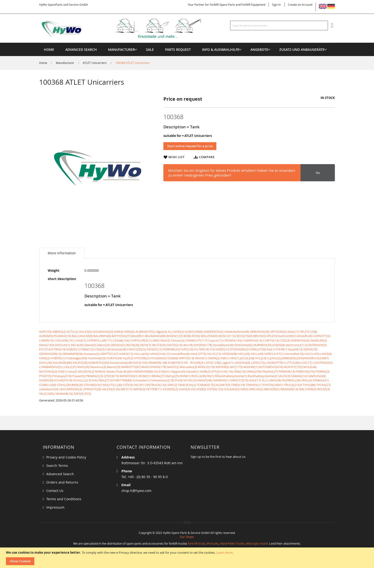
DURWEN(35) (262, 345)
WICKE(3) (323, 389)
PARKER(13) (287, 371)
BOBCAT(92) (191, 336)
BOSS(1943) (244, 336)
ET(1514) (45, 349)
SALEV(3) (284, 376)
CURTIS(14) (271, 340)
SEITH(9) (176, 380)
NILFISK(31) (162, 371)
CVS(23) (284, 340)
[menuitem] (121, 49)
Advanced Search (60, 474)
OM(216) (240, 371)
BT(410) (272, 336)
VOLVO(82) (198, 389)
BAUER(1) (137, 336)
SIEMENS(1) (221, 380)
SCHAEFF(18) (63, 380)
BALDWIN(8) (102, 336)
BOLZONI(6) (209, 336)
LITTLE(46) (292, 362)
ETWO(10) (59, 349)
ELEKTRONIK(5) (316, 345)
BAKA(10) (64, 336)
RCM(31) (145, 376)
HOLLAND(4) (322, 354)
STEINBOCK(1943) (96, 385)
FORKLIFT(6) (257, 349)
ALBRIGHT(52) (145, 331)
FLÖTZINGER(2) (237, 349)
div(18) (188, 345)
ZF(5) (87, 393)
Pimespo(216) (62, 376)
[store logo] (128, 28)
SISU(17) (255, 380)
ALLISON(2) (176, 331)
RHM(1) (185, 376)
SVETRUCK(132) (156, 385)
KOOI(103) (140, 362)
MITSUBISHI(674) (271, 367)
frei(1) (271, 349)
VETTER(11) (154, 389)
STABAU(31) (320, 380)
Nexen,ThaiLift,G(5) (119, 371)
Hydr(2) (128, 358)
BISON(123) (174, 336)
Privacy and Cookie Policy (66, 457)
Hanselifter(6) (179, 354)
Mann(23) (113, 367)
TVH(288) (309, 385)
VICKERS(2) (170, 389)
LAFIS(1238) (212, 362)
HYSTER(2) (141, 358)
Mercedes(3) (188, 367)
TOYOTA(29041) (272, 385)
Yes (318, 173)
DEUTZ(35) (159, 345)
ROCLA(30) (198, 376)
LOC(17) (306, 362)
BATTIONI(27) (121, 336)
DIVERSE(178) (202, 345)
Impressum (55, 507)
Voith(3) (184, 389)
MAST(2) (173, 367)
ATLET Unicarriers (95, 63)
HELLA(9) (257, 354)
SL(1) (265, 380)
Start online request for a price (190, 146)
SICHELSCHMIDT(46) (197, 380)
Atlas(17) (293, 331)
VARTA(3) (139, 389)
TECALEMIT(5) (220, 385)
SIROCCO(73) (239, 380)
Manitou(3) (98, 367)
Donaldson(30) (223, 345)
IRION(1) (201, 358)
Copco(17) (215, 340)
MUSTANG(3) (48, 371)
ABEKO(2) (59, 331)
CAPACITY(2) (321, 336)
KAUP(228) (80, 362)
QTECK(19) (111, 376)
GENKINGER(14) (50, 354)
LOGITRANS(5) (322, 362)
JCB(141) (254, 358)
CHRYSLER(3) (139, 340)
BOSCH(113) (227, 336)
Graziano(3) (91, 354)
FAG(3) (100, 349)
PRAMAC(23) (94, 376)
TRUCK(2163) (293, 385)
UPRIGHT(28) (92, 389)
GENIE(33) (310, 349)
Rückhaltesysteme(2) (262, 376)
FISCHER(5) (217, 349)
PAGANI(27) (270, 371)
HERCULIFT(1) (274, 354)
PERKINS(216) (305, 371)
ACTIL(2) (72, 331)
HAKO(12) (126, 354)
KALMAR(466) (62, 362)
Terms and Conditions (63, 499)
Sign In (276, 4)
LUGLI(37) (69, 367)
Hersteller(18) (294, 354)
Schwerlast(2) (160, 380)
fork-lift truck (196, 543)
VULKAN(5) (231, 389)
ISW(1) (224, 358)
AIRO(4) (129, 331)
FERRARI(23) (171, 349)
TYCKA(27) (323, 385)
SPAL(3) (306, 380)
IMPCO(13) (186, 358)
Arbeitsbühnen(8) (236, 331)
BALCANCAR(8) (82, 336)
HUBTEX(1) (58, 358)
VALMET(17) (123, 389)
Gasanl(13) (295, 349)
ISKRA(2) (214, 358)
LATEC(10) (258, 362)
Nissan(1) (192, 371)
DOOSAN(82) (243, 345)
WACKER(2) (272, 389)
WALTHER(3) (307, 389)
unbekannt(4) (48, 389)
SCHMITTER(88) (121, 380)
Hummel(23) (96, 358)
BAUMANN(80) (155, 336)
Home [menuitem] (49, 49)
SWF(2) (172, 385)
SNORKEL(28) (291, 380)
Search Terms (57, 465)
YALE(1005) (46, 393)
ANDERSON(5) (213, 331)
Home (43, 63)
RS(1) (210, 376)
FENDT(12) (154, 349)
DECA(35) (77, 345)
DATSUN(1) (62, 345)
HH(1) (308, 354)
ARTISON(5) (278, 331)
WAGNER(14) (289, 389)
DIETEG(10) (174, 345)
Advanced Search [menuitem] (81, 49)
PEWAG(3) (322, 371)
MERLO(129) (206, 367)
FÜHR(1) (281, 349)
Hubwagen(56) (76, 358)
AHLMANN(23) (103, 331)
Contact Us (54, 490)
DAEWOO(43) (300, 340)
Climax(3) (177, 340)
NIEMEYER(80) (143, 371)
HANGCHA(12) (159, 354)
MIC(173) (236, 367)
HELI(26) (244, 354)
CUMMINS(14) (252, 340)
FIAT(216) (187, 349)
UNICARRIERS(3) (70, 389)
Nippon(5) (178, 371)
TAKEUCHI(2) (187, 385)
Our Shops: (187, 537)
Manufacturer (65, 63)
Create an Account (300, 4)
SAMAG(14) (299, 376)
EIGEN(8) (278, 345)
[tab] (61, 253)
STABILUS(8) (47, 385)
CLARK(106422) (159, 340)
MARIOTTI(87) (131, 367)
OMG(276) (254, 371)
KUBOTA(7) (175, 362)
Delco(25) (103, 345)
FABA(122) (87, 349)
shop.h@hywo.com (136, 490)
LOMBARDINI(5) (50, 367)
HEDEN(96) (229, 354)
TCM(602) (203, 385)
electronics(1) (295, 345)
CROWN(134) (232, 340)
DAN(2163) (46, 345)
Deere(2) (90, 345)
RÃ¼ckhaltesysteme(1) (231, 376)
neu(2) (72, 371)
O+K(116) (226, 371)
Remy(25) (172, 376)
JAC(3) (244, 358)
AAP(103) (45, 331)
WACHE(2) (256, 389)
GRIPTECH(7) (109, 354)
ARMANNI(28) (259, 331)
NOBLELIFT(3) (209, 371)
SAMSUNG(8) (316, 376)
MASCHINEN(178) (153, 367)
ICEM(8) (172, 358)
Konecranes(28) (121, 362)
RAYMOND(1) (128, 376)
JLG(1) (265, 358)
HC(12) (216, 354)
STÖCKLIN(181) (133, 385)
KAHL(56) (45, 362)
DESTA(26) (132, 345)
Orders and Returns (62, 482)
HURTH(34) (114, 358)
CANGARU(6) (303, 336)
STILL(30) (115, 385)
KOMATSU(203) (98, 362)
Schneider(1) (141, 380)
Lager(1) (227, 362)
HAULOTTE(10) (200, 354)
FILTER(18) (201, 349)
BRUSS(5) (259, 336)
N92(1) (62, 371)
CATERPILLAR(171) (99, 340)
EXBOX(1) (73, 349)
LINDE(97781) (275, 362)
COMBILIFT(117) (196, 340)
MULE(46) (310, 367)
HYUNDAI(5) (157, 358)
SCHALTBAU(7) (98, 380)
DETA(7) (145, 345)
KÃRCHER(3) (193, 362)
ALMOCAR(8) (194, 331)
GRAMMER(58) (72, 354)
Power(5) (78, 376)
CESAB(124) (121, 340)
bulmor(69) (286, 336)
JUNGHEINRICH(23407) (312, 358)
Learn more (224, 552)
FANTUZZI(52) (136, 349)
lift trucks (212, 543)
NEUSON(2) (86, 371)
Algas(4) (161, 331)
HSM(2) (44, 358)
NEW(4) (100, 371)
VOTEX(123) (215, 389)
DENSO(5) (118, 345)
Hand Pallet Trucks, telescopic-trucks (244, 543)
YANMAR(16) (64, 393)
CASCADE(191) (64, 340)
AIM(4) (118, 331)
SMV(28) (275, 380)
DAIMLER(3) (318, 340)
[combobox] (279, 25)
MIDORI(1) (250, 367)
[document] (187, 557)
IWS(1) (234, 358)
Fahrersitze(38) (115, 349)
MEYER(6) (222, 367)
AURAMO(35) (48, 336)
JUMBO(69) (288, 358)
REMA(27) (158, 376)
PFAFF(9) (45, 376)
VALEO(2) (108, 389)
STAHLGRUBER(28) (70, 385)
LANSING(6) (242, 362)
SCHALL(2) (80, 380)
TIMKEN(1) (253, 385)
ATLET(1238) (308, 331)
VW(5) (244, 389)
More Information (62, 253)
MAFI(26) (83, 367)
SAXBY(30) (46, 380)
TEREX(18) (238, 385)
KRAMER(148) (157, 362)
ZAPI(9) (78, 393)
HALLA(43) (141, 354)
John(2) (275, 358)
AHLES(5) (85, 331)
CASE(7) (80, 340)
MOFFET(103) (293, 367)
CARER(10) (46, 340)
